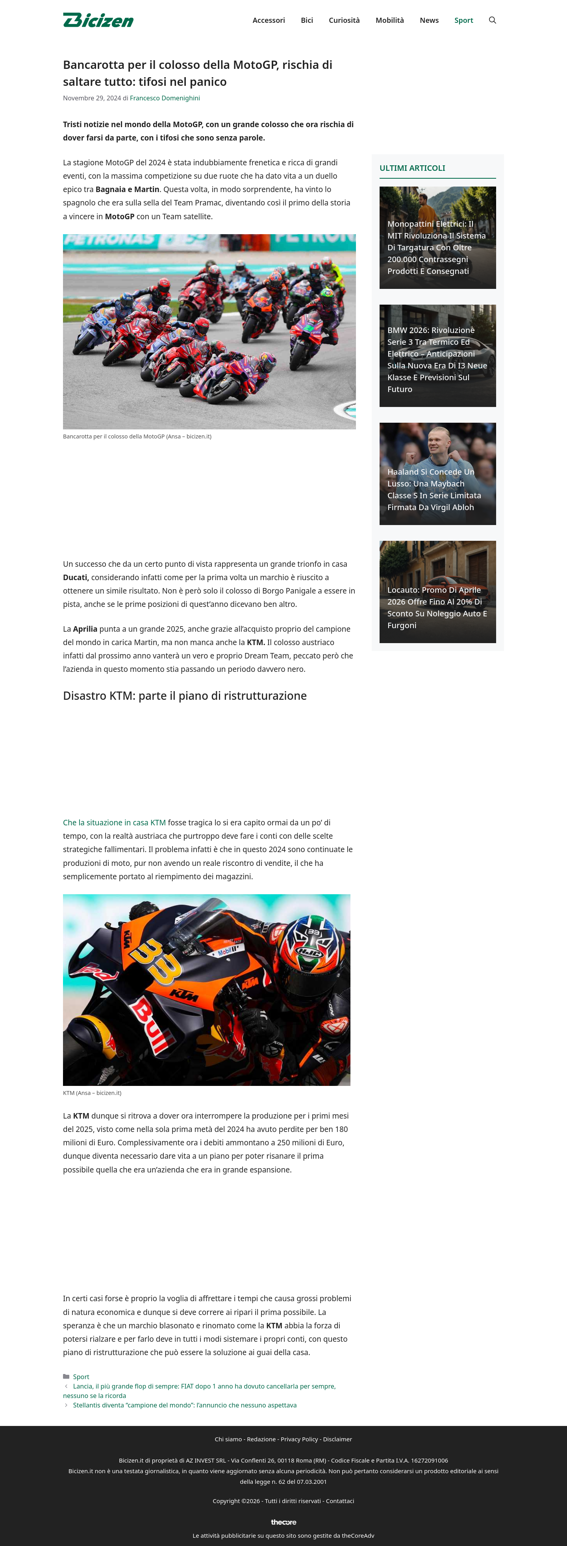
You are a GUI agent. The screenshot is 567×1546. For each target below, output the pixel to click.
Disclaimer (337, 1439)
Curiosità (344, 20)
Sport (464, 20)
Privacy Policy (299, 1439)
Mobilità (390, 20)
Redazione (261, 1439)
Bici (307, 20)
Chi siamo (228, 1439)
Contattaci (340, 1501)
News (429, 20)
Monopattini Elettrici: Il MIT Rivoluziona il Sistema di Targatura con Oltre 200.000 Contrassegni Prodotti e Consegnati (436, 247)
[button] (492, 20)
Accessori (269, 20)
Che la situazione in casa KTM (114, 822)
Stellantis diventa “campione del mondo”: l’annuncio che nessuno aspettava (185, 1405)
